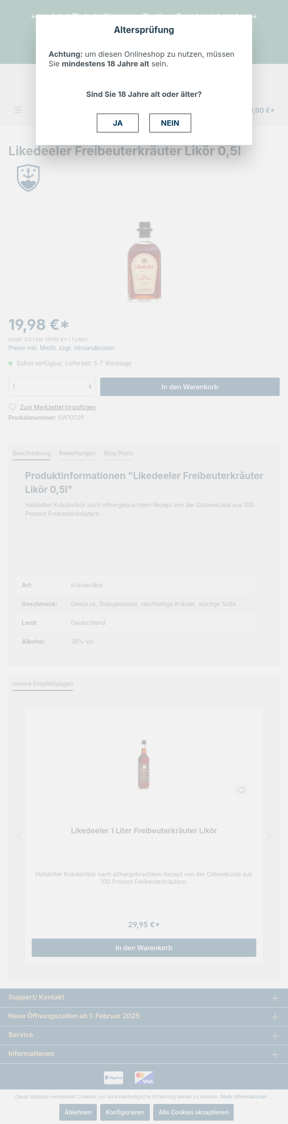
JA (118, 122)
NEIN (170, 122)
